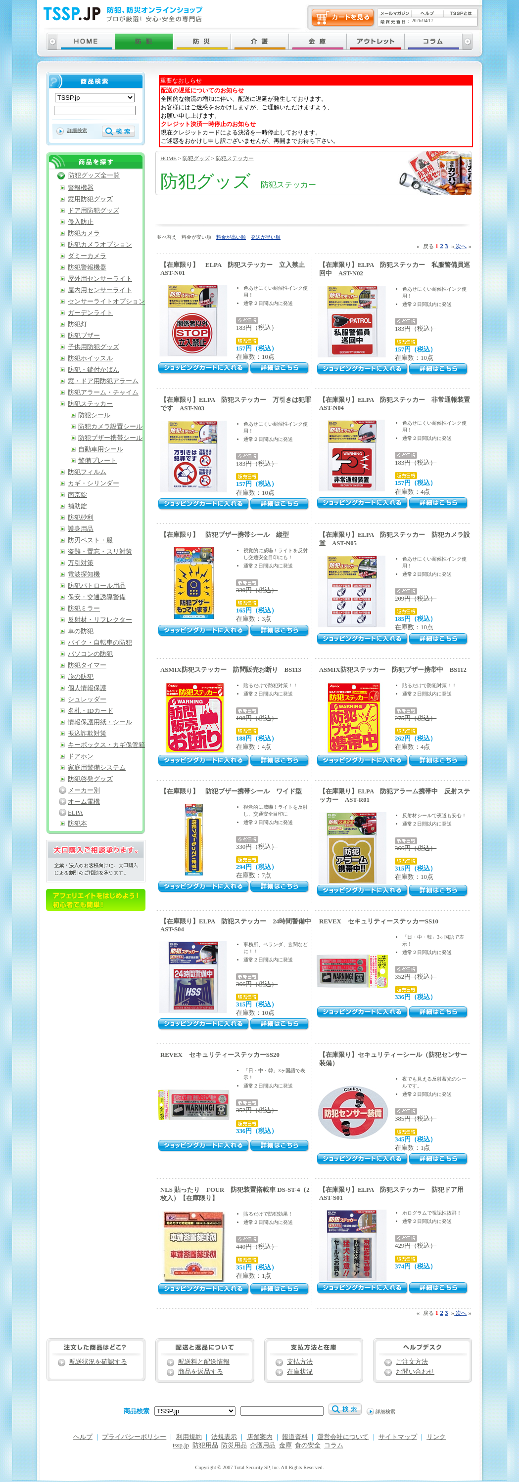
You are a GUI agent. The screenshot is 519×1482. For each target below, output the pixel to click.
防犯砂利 (81, 517)
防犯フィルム (87, 472)
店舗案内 (260, 1437)
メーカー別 (84, 790)
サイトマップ (397, 1437)
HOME (168, 158)
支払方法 (300, 1361)
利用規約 (189, 1437)
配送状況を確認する (98, 1361)
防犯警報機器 (87, 267)
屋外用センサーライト (100, 278)
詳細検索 (77, 130)
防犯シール (94, 415)
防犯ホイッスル (90, 358)
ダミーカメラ (87, 256)
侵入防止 (81, 221)
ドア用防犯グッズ (93, 210)
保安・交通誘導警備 (97, 597)
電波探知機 (84, 574)
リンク (436, 1437)
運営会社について (343, 1437)
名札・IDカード (90, 710)
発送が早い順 (266, 237)
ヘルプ (83, 1437)
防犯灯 (77, 324)
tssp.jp (181, 1445)
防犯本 (77, 823)
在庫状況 (300, 1371)
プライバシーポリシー (134, 1437)
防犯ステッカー (235, 158)
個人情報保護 (87, 688)
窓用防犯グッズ (90, 199)
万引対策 (81, 563)
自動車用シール (100, 449)
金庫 (285, 1445)
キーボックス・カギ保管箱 (106, 744)
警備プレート (97, 460)
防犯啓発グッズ (90, 779)
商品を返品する (200, 1371)
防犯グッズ (196, 158)
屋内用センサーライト (100, 290)
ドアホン (81, 756)
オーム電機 (84, 801)
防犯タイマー (87, 665)
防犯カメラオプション (100, 244)
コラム (333, 1445)
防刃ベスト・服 (90, 540)
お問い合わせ (415, 1371)
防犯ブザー (84, 335)
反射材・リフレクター (100, 619)
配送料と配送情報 (204, 1361)
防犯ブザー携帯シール (110, 438)
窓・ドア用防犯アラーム (103, 381)
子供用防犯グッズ (93, 347)
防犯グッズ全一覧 (94, 175)
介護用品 (263, 1445)
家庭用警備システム (97, 767)
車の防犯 (81, 631)
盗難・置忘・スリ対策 (100, 551)
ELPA (75, 812)
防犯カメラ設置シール (110, 426)
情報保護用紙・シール (100, 722)
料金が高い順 (231, 237)
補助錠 (77, 506)
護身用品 (81, 528)
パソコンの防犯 (90, 654)
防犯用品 (205, 1445)
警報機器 (81, 187)
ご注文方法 (412, 1361)
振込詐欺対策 (87, 733)
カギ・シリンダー (93, 483)
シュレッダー (87, 699)
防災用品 (234, 1445)
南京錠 (77, 494)
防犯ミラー (84, 608)
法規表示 (224, 1437)
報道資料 (295, 1437)
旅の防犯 (81, 676)
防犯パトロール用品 (97, 585)
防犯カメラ (84, 233)
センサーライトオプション (106, 301)
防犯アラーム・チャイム (103, 392)
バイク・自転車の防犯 (100, 642)
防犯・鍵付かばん (93, 369)
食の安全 (308, 1445)
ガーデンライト (90, 312)
